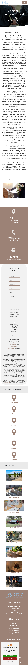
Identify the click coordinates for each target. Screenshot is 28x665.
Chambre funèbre (14, 632)
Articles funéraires (14, 630)
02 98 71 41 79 (14, 241)
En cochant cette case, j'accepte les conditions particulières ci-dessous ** (14, 320)
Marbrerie (14, 627)
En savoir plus (13, 175)
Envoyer (14, 328)
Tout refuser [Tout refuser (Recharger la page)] (10, 658)
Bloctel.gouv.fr (7, 375)
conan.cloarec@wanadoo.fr (14, 613)
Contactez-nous (14, 179)
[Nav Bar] (24, 2)
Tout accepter (9, 655)
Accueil (14, 623)
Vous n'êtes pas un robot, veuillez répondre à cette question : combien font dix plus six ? (14, 305)
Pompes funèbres (14, 625)
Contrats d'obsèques (14, 628)
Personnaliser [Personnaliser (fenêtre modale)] (9, 661)
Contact (14, 634)
